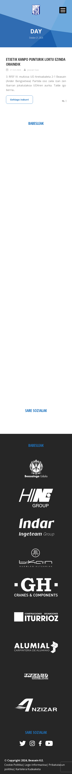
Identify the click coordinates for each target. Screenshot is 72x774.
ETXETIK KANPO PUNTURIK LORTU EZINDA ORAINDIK (35, 62)
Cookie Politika (13, 765)
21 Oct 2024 (15, 69)
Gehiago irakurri (19, 99)
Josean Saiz (33, 69)
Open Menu (62, 10)
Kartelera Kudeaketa (28, 769)
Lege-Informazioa (36, 765)
